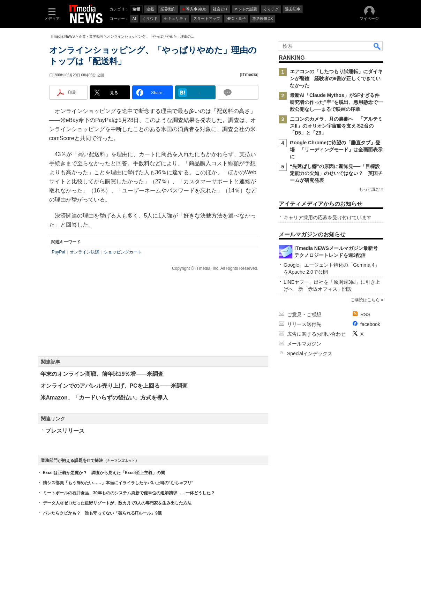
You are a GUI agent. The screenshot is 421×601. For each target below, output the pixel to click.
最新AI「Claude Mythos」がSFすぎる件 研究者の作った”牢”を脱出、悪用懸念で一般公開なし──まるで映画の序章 (337, 102)
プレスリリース (64, 431)
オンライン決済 (84, 252)
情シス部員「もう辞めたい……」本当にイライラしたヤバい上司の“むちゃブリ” (118, 482)
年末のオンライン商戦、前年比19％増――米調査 (102, 374)
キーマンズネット (121, 461)
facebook (370, 324)
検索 (377, 46)
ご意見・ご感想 (304, 314)
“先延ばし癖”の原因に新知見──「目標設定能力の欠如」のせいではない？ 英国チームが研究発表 (336, 173)
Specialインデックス (309, 353)
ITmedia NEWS (63, 36)
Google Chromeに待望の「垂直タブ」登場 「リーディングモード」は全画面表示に (336, 149)
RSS (365, 314)
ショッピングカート (123, 252)
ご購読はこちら (364, 299)
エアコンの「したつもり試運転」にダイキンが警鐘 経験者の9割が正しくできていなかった (336, 78)
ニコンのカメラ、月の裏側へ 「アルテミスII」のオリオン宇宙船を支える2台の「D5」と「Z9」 (336, 126)
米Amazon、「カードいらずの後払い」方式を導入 (104, 398)
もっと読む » (371, 189)
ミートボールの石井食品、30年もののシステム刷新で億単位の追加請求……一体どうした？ (129, 492)
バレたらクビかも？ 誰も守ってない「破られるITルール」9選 (102, 513)
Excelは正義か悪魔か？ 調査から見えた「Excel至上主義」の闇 (104, 472)
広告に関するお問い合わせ (316, 334)
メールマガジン (304, 344)
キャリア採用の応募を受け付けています (327, 217)
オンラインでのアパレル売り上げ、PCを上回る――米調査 (114, 386)
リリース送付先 (304, 324)
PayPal (58, 252)
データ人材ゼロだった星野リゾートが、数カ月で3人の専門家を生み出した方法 (117, 503)
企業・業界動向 (91, 36)
